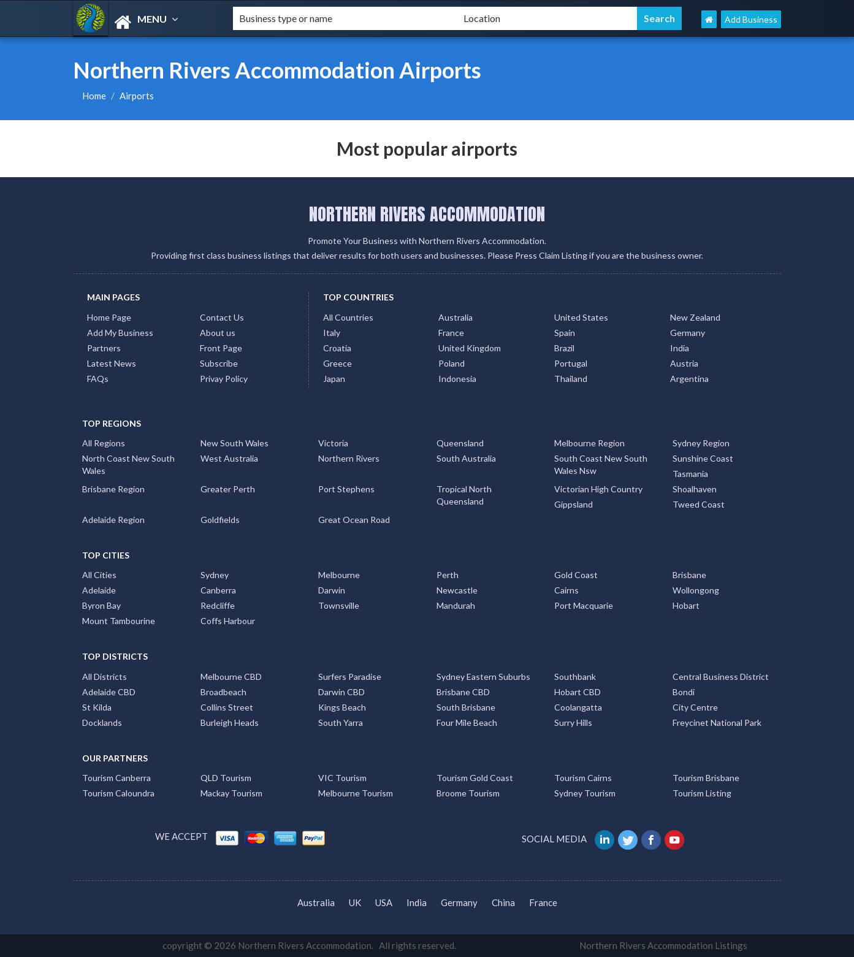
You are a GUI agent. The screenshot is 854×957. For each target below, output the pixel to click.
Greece (337, 363)
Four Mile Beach (467, 722)
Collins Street (226, 707)
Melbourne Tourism (355, 793)
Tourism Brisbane (706, 777)
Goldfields (220, 519)
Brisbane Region (113, 489)
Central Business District (721, 676)
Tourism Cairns (583, 777)
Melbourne (339, 575)
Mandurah (456, 605)
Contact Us (222, 317)
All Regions (103, 443)
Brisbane (689, 575)
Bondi (684, 692)
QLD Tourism (225, 777)
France (451, 332)
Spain (564, 332)
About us (217, 332)
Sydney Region (701, 443)
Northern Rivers (348, 458)
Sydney (214, 575)
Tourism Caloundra (118, 793)
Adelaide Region (113, 519)
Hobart (686, 605)
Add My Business (120, 332)
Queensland (460, 443)
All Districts (104, 676)
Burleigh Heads (229, 722)
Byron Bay (101, 605)
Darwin (331, 590)
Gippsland (573, 504)
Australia (455, 317)
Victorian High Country (598, 489)
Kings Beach (342, 707)
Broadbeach (223, 692)
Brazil (564, 348)
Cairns (566, 590)
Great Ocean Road (354, 519)
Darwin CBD (341, 692)
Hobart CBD (577, 692)
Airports (137, 95)
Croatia (337, 348)
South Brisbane (466, 707)
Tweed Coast (699, 504)
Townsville (338, 605)
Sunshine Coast (703, 458)
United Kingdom (469, 348)
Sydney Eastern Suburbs (483, 676)
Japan (334, 378)
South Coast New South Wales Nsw (600, 464)
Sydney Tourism (585, 793)
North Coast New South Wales (128, 464)
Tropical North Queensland (464, 495)
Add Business (751, 19)
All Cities (99, 575)
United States (581, 317)
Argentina (689, 378)
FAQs (98, 378)
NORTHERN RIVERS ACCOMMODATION (427, 214)
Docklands (102, 722)
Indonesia (457, 378)
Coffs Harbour (227, 621)
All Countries (348, 317)
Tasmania (690, 473)
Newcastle (457, 590)
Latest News (111, 363)
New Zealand (695, 317)
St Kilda (97, 707)
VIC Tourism (342, 777)
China (503, 902)
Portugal (570, 363)
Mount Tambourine (118, 621)
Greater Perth (227, 489)
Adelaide (99, 590)
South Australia (466, 458)
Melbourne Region (589, 443)
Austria (684, 363)
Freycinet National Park (717, 722)
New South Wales (234, 443)
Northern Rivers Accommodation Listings (663, 945)
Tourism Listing (702, 793)
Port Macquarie (583, 605)
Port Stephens (346, 489)
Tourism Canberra (116, 777)
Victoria (333, 443)
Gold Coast (576, 575)
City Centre (695, 707)
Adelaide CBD (108, 692)
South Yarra (340, 722)
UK (355, 902)
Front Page (221, 348)
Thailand (570, 378)
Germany (687, 332)
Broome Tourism (468, 793)
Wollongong (696, 590)
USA (383, 902)
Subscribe (219, 363)
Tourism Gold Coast (475, 777)
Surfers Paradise (349, 676)
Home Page (109, 317)
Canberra (218, 590)
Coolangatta (578, 707)
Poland (451, 363)
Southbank (575, 676)
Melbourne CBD (231, 676)
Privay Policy (224, 378)
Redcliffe (217, 605)
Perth (448, 575)
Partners (104, 348)
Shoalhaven (695, 489)
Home (94, 95)
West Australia (229, 458)
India (679, 348)
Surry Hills (573, 722)
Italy (331, 332)
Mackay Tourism (231, 793)
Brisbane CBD (463, 692)
